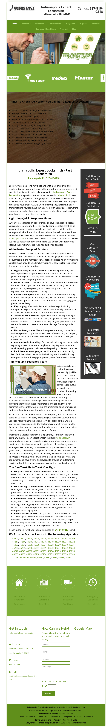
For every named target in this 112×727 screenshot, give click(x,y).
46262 (22, 554)
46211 (15, 541)
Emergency (70, 23)
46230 (65, 544)
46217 (36, 541)
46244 (72, 548)
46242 (65, 548)
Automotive (55, 23)
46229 (58, 544)
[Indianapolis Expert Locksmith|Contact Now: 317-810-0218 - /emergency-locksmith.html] (92, 582)
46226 (36, 544)
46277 (58, 554)
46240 (51, 548)
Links (75, 720)
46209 (72, 538)
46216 (29, 541)
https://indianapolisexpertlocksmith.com (65, 710)
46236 (29, 548)
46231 (72, 544)
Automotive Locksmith (92, 357)
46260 (15, 554)
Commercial (40, 23)
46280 (72, 554)
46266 (29, 554)
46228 (51, 544)
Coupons (83, 23)
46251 (36, 551)
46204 (36, 538)
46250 (29, 551)
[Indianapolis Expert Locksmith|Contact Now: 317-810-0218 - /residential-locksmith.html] (19, 582)
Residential (26, 23)
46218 (44, 541)
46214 (22, 541)
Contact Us (95, 23)
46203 (29, 538)
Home (14, 23)
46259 (72, 551)
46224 (22, 544)
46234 (15, 548)
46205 (44, 538)
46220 (58, 541)
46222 (72, 541)
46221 (65, 541)
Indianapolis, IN (36, 178)
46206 (51, 538)
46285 (33, 557)
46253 (44, 551)
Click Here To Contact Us (92, 204)
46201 (15, 538)
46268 (36, 554)
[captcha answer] (52, 686)
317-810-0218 (96, 10)
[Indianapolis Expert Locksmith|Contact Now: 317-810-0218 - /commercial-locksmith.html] (44, 582)
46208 (65, 538)
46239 (44, 548)
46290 (40, 557)
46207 (58, 538)
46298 (68, 557)
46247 (15, 551)
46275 (51, 554)
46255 (58, 551)
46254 (51, 551)
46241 (58, 548)
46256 (65, 551)
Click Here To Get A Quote (92, 177)
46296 (61, 557)
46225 (29, 544)
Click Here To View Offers (92, 278)
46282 (19, 557)
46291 (47, 557)
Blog (74, 29)
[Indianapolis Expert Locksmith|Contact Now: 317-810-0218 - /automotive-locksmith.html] (68, 582)
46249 (22, 551)
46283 (26, 557)
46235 (22, 548)
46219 (51, 541)
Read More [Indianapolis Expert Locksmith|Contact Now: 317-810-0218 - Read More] (19, 604)
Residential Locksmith (93, 331)
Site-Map (67, 720)
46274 (44, 554)
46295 (54, 557)
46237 (36, 548)
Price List (64, 29)
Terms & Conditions (43, 720)
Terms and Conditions (46, 29)
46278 (65, 554)
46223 (15, 544)
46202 (22, 538)
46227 (44, 544)
